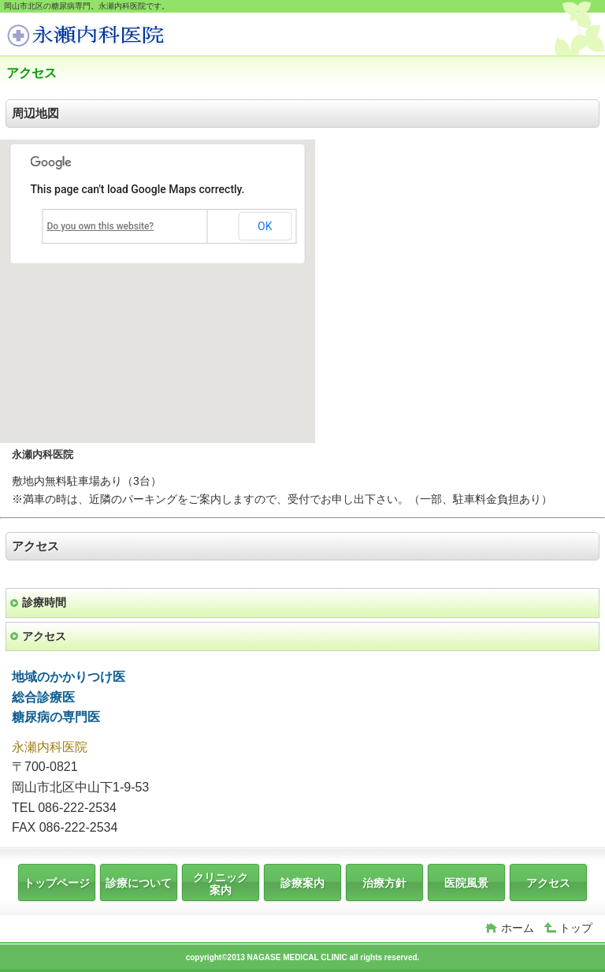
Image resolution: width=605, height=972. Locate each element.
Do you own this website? (100, 226)
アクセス (44, 636)
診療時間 (44, 602)
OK (265, 226)
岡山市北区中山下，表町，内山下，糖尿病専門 (124, 36)
